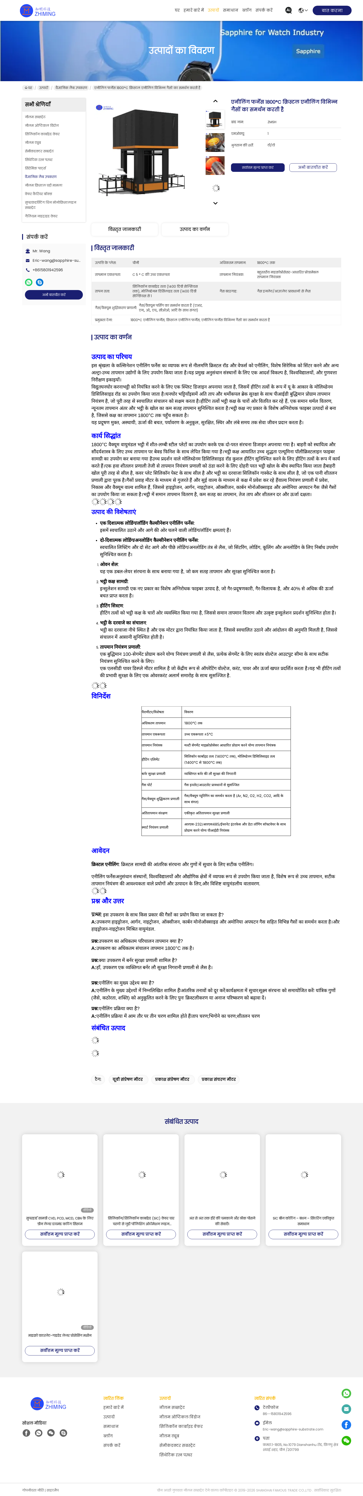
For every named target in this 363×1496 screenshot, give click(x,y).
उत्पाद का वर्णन (195, 229)
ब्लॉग (247, 10)
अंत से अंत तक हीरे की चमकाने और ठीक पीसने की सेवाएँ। (222, 1221)
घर (177, 10)
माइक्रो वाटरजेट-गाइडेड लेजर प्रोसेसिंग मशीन (59, 1335)
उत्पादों (213, 10)
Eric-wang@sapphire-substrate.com (67, 260)
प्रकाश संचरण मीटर (219, 1079)
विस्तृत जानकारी (124, 229)
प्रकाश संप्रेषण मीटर (172, 1079)
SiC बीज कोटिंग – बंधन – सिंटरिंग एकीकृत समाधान (303, 1221)
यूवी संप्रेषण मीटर (128, 1079)
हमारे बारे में (194, 10)
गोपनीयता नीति (33, 1490)
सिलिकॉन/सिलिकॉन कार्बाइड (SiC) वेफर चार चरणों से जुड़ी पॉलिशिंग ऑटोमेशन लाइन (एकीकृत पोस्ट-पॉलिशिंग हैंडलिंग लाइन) (141, 1221)
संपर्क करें (264, 10)
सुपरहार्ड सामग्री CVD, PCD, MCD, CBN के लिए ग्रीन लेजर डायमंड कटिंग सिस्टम (59, 1221)
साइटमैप (53, 1490)
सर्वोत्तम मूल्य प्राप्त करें (260, 167)
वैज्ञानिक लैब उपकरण (71, 87)
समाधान (230, 10)
